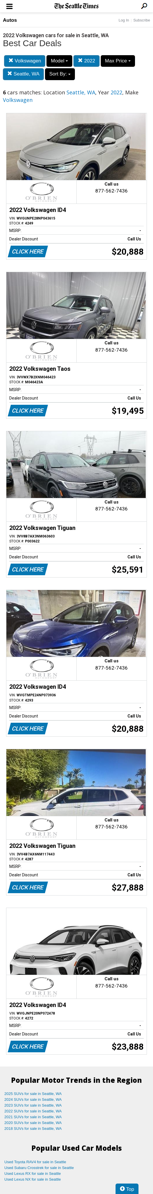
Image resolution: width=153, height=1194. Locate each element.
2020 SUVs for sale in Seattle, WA (33, 1123)
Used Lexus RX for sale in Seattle (32, 1173)
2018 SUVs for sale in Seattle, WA (33, 1128)
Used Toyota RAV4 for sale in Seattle (35, 1162)
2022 (86, 61)
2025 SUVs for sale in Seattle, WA (33, 1093)
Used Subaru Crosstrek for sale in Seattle (39, 1168)
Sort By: (60, 74)
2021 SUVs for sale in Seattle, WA (33, 1117)
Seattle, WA (23, 74)
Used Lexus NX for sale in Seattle (32, 1179)
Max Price (118, 61)
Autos (10, 20)
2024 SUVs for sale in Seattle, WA (33, 1099)
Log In (123, 20)
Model (59, 61)
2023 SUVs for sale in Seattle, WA (33, 1105)
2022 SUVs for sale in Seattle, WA (33, 1111)
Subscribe (141, 20)
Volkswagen (24, 61)
